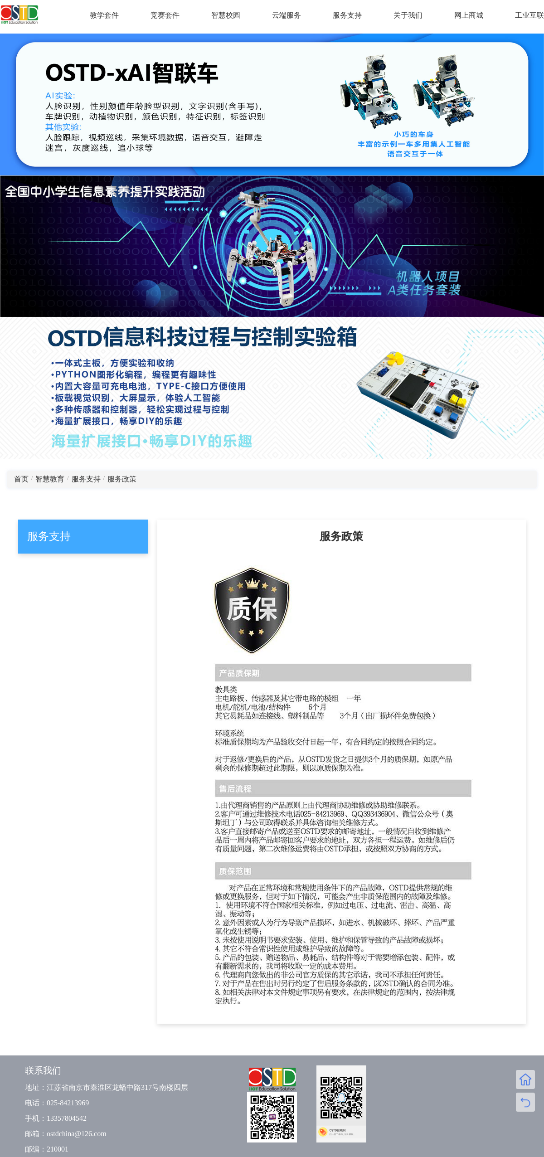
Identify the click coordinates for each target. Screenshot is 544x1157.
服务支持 (347, 15)
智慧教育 (49, 479)
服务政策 (121, 479)
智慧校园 (225, 15)
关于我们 (408, 15)
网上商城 (468, 15)
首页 (21, 479)
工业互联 (529, 15)
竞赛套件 (165, 15)
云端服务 (286, 15)
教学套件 (104, 15)
